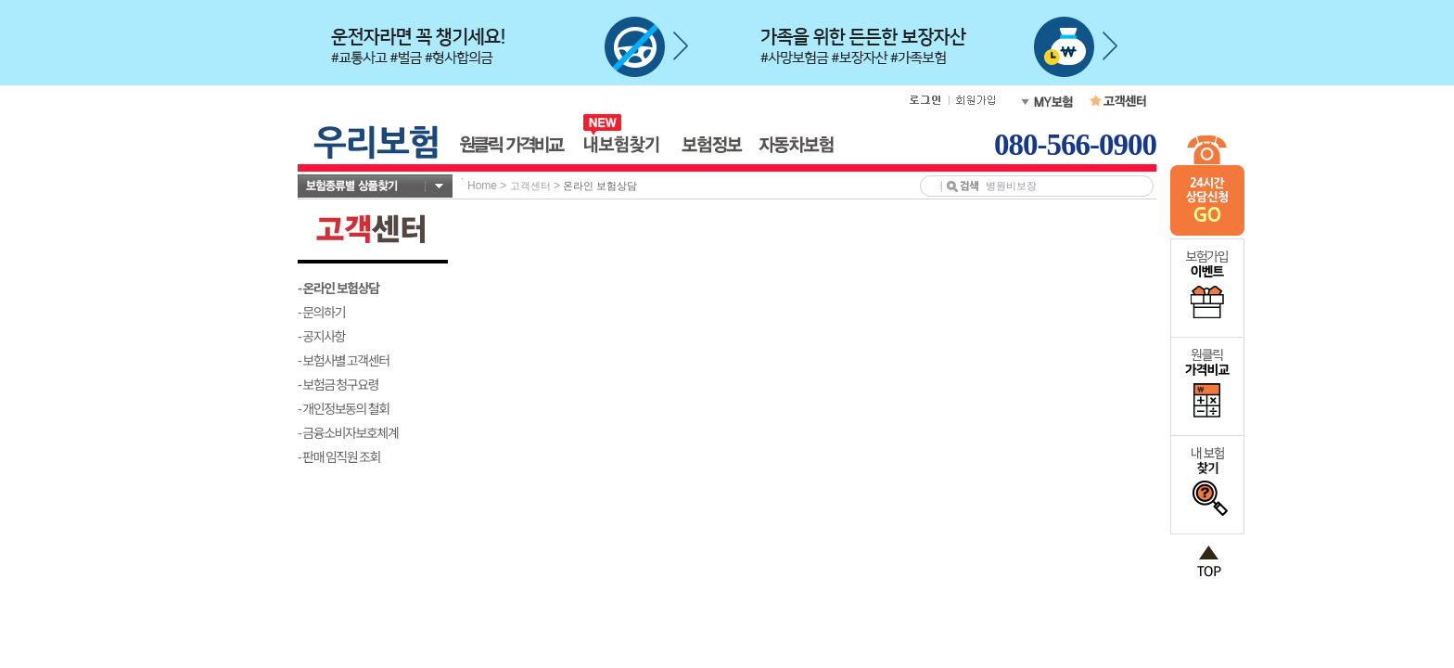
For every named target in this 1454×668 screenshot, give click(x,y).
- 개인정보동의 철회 (343, 408)
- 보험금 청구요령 (338, 384)
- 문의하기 (321, 311)
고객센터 (530, 185)
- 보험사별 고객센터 (343, 360)
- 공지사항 (321, 336)
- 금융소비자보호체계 (348, 432)
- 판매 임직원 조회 (339, 456)
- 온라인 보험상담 (338, 287)
